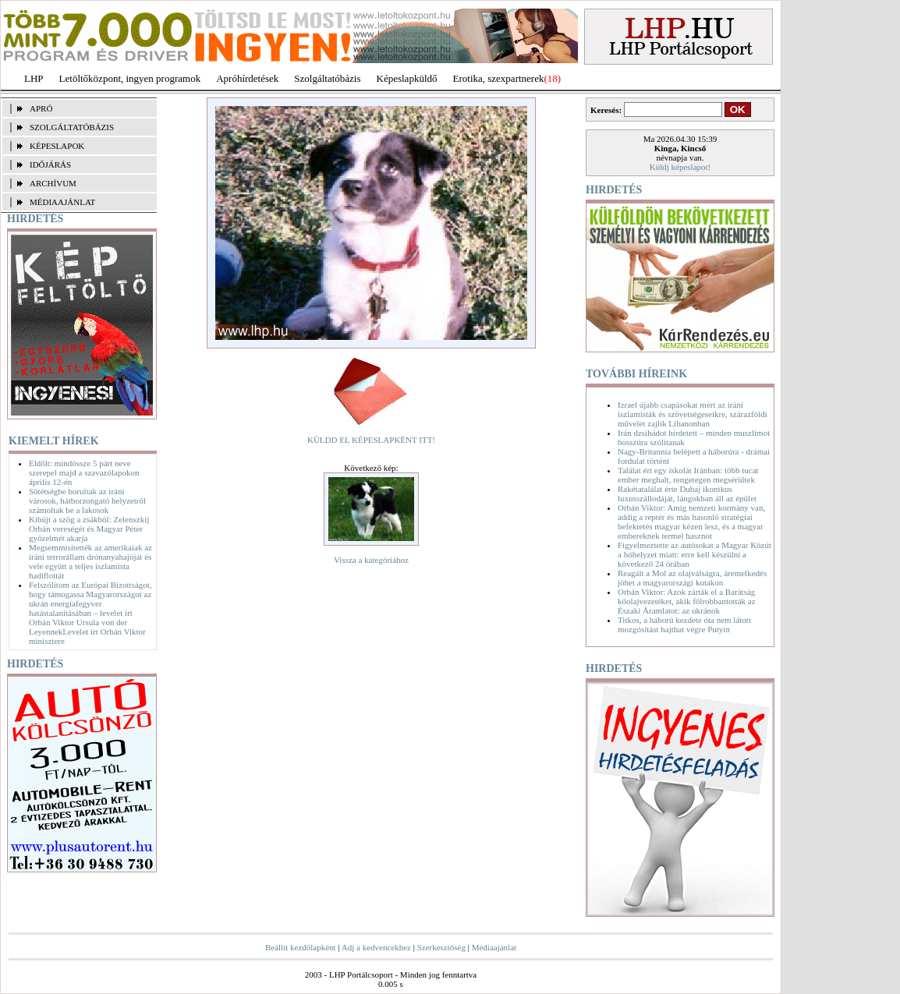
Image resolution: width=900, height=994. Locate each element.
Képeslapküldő (407, 78)
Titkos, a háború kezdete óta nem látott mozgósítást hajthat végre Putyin (684, 624)
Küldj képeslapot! (680, 167)
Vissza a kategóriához (371, 559)
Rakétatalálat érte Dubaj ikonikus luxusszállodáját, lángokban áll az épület (687, 493)
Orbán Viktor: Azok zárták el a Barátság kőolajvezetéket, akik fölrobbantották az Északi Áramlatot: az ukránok (687, 601)
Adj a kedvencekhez (376, 947)
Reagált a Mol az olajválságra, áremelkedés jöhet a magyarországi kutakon (692, 577)
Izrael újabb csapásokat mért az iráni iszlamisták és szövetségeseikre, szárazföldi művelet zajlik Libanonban (692, 414)
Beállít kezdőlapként (300, 947)
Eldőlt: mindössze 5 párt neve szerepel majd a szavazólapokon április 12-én (84, 472)
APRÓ (41, 108)
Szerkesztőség (441, 947)
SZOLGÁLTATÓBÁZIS (72, 127)
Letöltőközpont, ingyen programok (130, 78)
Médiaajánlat (494, 947)
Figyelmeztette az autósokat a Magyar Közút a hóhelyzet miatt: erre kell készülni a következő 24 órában (694, 554)
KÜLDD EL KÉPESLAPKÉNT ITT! (371, 439)
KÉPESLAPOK (57, 145)
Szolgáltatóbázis (327, 78)
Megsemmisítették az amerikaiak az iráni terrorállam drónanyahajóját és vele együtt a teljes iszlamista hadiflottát (90, 561)
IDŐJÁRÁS (50, 164)
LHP (34, 78)
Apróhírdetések (247, 78)
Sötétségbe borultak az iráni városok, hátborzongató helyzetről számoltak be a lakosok (87, 500)
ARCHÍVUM (53, 183)
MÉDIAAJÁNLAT (62, 202)
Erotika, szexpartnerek (498, 78)
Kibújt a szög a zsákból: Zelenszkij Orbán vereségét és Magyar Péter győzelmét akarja (89, 529)
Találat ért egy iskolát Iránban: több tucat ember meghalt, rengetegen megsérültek (688, 474)
